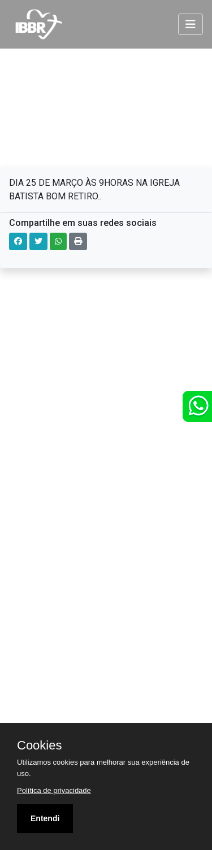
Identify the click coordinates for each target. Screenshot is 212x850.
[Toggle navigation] (190, 24)
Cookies (39, 745)
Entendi (45, 818)
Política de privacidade (54, 790)
